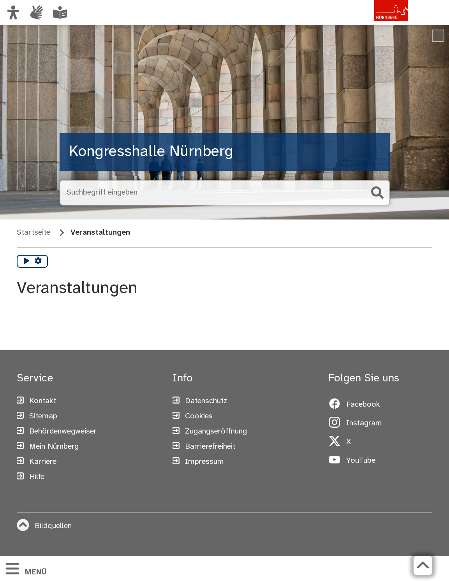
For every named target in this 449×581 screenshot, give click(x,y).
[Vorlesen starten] (26, 261)
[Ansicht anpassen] (13, 12)
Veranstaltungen (100, 232)
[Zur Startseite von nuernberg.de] (375, 20)
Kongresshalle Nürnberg (151, 152)
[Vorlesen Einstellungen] (38, 261)
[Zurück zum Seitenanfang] (423, 565)
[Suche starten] (377, 193)
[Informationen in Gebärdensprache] (36, 12)
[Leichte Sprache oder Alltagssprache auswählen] (60, 12)
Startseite (33, 232)
